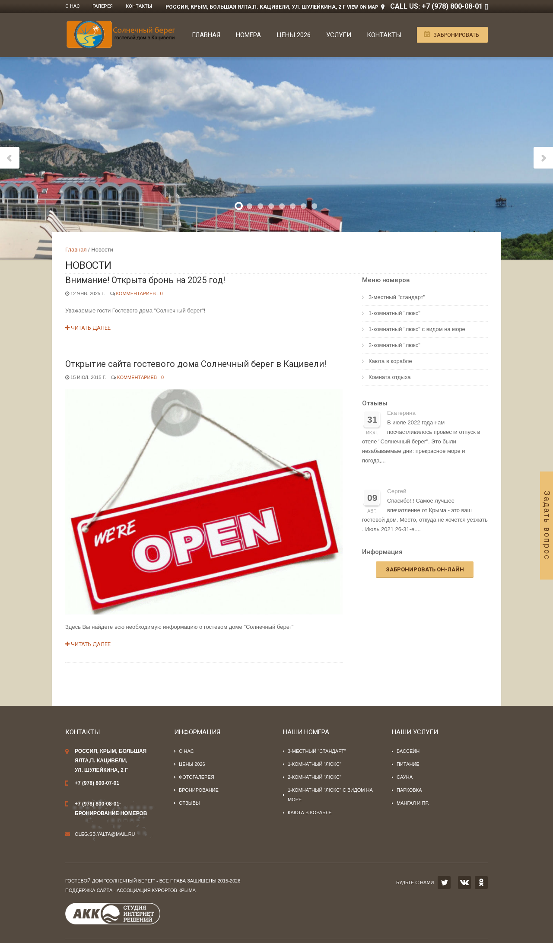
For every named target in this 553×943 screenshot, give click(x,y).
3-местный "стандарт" (397, 297)
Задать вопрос (547, 526)
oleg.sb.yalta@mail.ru (105, 834)
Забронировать (456, 35)
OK (481, 882)
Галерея (102, 6)
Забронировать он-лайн (425, 569)
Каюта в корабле (390, 361)
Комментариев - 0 (139, 293)
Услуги (338, 35)
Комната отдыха (390, 377)
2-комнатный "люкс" (394, 345)
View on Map (362, 7)
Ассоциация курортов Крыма (156, 890)
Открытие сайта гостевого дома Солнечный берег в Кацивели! (195, 364)
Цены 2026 (293, 35)
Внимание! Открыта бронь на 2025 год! (145, 280)
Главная (206, 35)
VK (464, 882)
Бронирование (199, 790)
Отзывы (375, 403)
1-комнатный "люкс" (394, 313)
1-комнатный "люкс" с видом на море (417, 329)
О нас (72, 6)
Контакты (139, 6)
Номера (248, 35)
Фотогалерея (196, 777)
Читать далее (88, 328)
